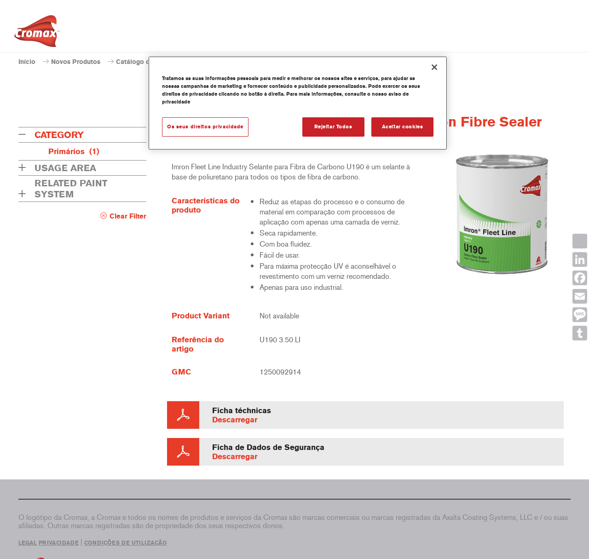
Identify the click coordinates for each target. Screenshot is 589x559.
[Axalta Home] (37, 33)
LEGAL (27, 543)
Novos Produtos (75, 62)
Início (26, 62)
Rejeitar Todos (333, 126)
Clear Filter (128, 216)
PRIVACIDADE (59, 543)
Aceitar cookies (402, 126)
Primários (73, 151)
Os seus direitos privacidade (205, 126)
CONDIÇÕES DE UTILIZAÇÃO (125, 543)
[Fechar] (434, 67)
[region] (297, 103)
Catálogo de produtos (149, 62)
